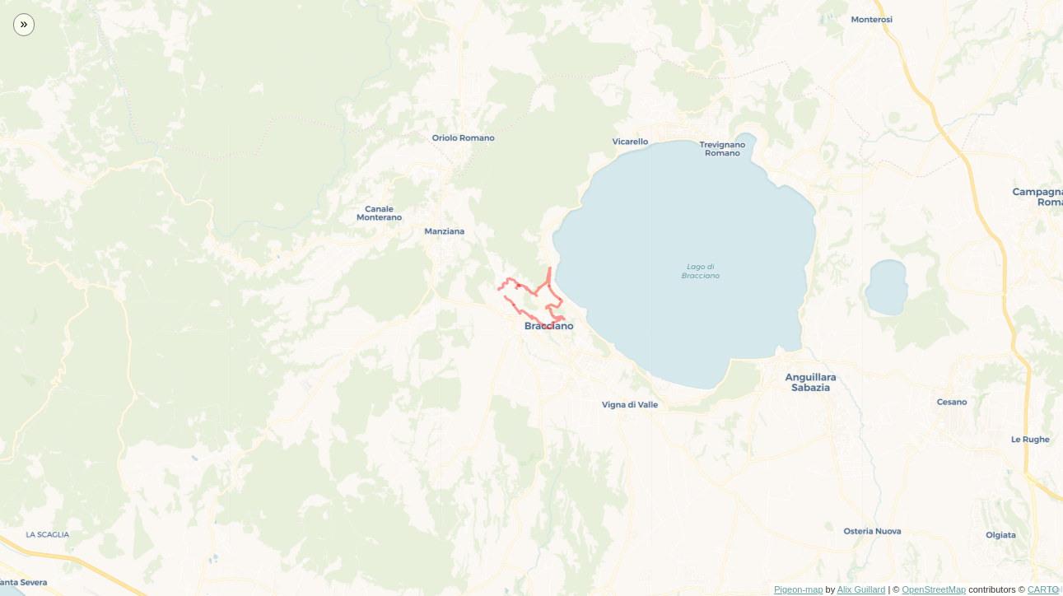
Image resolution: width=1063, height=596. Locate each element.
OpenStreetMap (934, 589)
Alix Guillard (861, 589)
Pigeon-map (798, 589)
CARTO (1043, 589)
